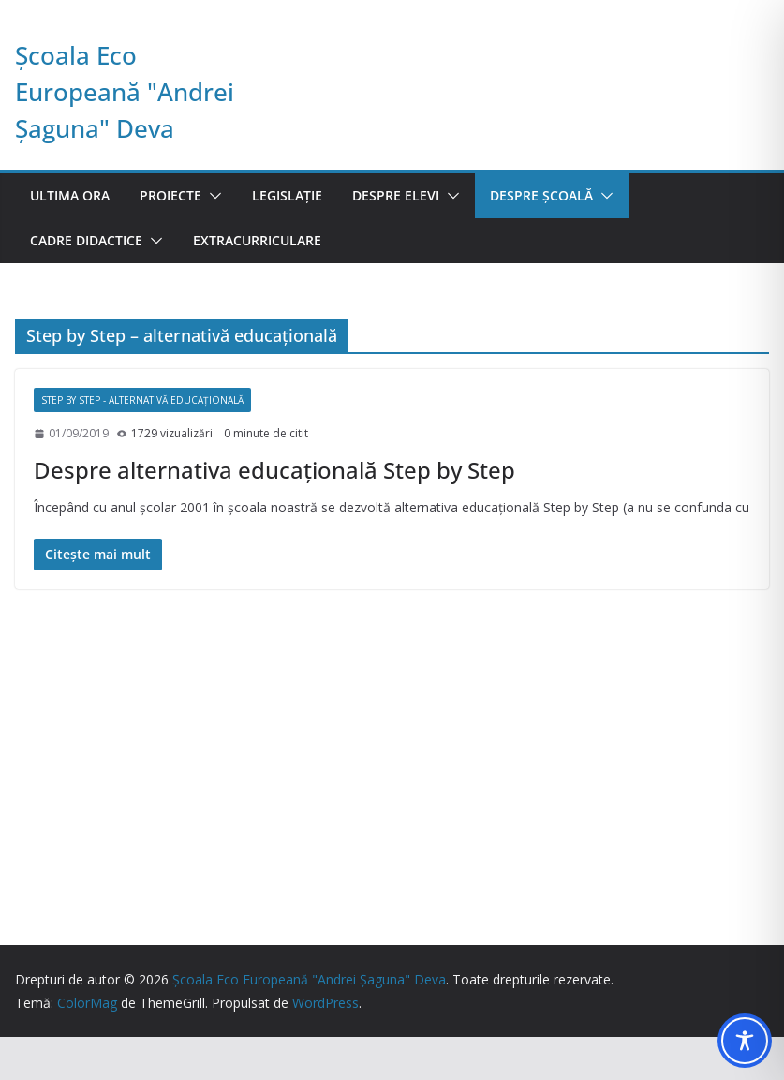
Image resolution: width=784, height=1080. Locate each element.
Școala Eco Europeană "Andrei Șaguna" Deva (124, 91)
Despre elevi (395, 195)
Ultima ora (70, 195)
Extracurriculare (257, 240)
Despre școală (541, 195)
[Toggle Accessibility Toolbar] (744, 1040)
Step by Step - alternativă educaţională (142, 400)
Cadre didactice (86, 240)
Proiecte (170, 195)
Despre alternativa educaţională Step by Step (274, 469)
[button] (211, 196)
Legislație (287, 195)
